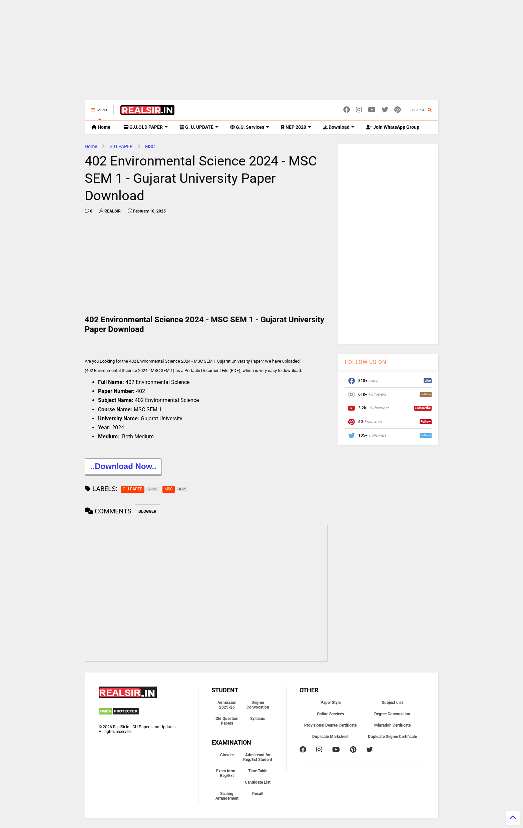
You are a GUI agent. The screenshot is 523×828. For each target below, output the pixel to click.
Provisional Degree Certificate (330, 725)
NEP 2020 (296, 127)
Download (339, 127)
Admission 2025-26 (226, 705)
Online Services (330, 714)
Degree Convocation (257, 705)
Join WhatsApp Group (392, 127)
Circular (227, 755)
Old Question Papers (226, 721)
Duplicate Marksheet (330, 736)
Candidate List (258, 782)
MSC (150, 146)
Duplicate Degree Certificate (392, 736)
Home (100, 127)
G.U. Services (249, 127)
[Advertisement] (261, 53)
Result (258, 793)
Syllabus (257, 718)
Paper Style (331, 702)
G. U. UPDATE (198, 127)
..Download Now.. (123, 467)
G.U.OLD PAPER (146, 127)
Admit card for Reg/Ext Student (257, 757)
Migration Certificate (392, 725)
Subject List (392, 702)
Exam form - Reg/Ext (227, 773)
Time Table (257, 771)
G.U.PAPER (121, 146)
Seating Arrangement (226, 796)
